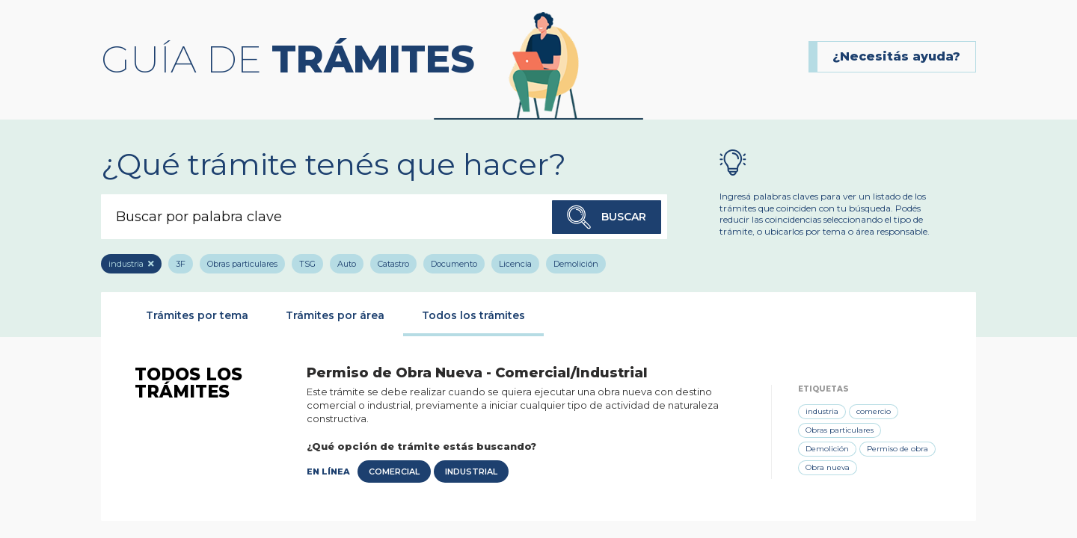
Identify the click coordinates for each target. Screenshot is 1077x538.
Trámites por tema (197, 315)
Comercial (394, 471)
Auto (346, 264)
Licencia (515, 264)
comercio (873, 411)
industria (126, 264)
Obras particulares (242, 264)
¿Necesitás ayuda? (896, 56)
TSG (307, 264)
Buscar (606, 217)
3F (180, 264)
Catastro (393, 264)
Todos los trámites (473, 315)
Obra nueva (828, 467)
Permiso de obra (897, 449)
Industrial (471, 471)
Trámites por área (335, 315)
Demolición (575, 264)
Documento (454, 264)
